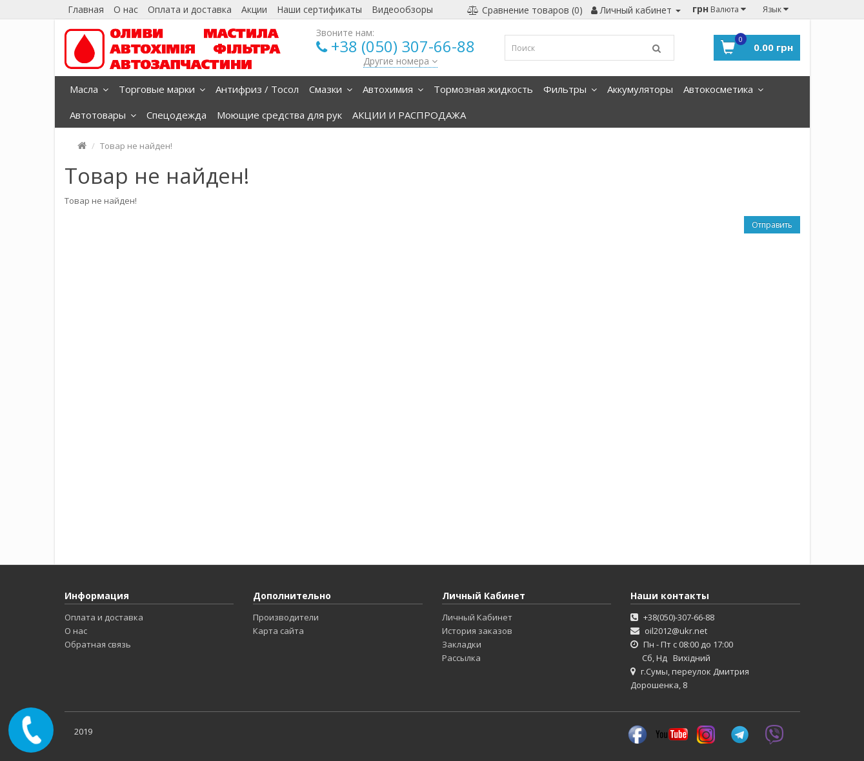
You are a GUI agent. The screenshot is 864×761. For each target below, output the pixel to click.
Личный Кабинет (477, 617)
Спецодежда (176, 114)
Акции (254, 9)
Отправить (772, 224)
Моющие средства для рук (279, 114)
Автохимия (393, 89)
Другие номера (400, 61)
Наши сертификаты (319, 9)
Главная (86, 9)
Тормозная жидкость (483, 89)
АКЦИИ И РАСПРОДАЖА (409, 114)
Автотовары (103, 114)
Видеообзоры (402, 9)
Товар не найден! (136, 146)
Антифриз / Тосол (257, 89)
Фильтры (570, 89)
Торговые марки (162, 89)
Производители (286, 617)
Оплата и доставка (190, 9)
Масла (89, 89)
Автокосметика (723, 89)
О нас (126, 9)
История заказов (477, 631)
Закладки (461, 644)
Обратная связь (98, 644)
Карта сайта (278, 631)
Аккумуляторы (640, 89)
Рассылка (461, 658)
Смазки (330, 89)
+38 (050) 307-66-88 (403, 46)
